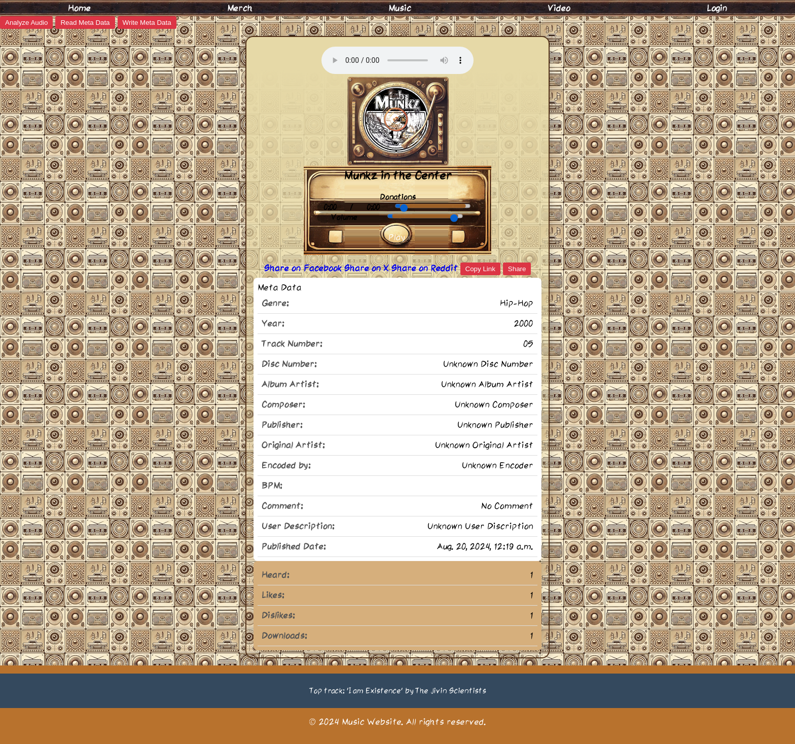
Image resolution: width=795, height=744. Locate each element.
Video (559, 8)
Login (717, 8)
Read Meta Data (85, 22)
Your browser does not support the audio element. (397, 60)
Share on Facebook (304, 268)
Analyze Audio (26, 22)
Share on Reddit (425, 268)
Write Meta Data (147, 22)
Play (397, 237)
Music (399, 8)
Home (79, 8)
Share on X (367, 268)
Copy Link (480, 269)
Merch (239, 8)
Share (517, 269)
